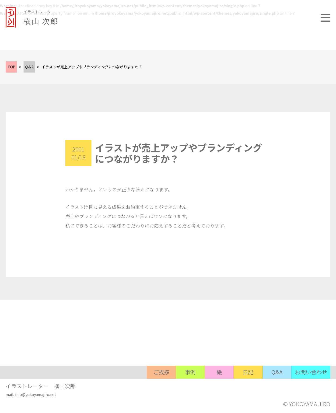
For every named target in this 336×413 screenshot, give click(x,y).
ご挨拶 (153, 385)
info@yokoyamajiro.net (35, 395)
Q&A (274, 385)
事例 (183, 385)
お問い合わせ (310, 385)
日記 (244, 385)
